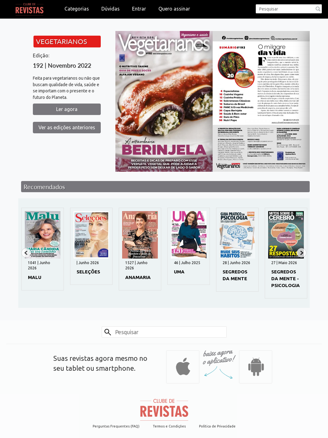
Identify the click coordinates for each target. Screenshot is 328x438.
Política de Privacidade (217, 426)
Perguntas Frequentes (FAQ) (116, 426)
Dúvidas (110, 8)
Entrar (139, 8)
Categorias (76, 8)
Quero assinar (174, 8)
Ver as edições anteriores (66, 127)
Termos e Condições (169, 426)
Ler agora (67, 109)
